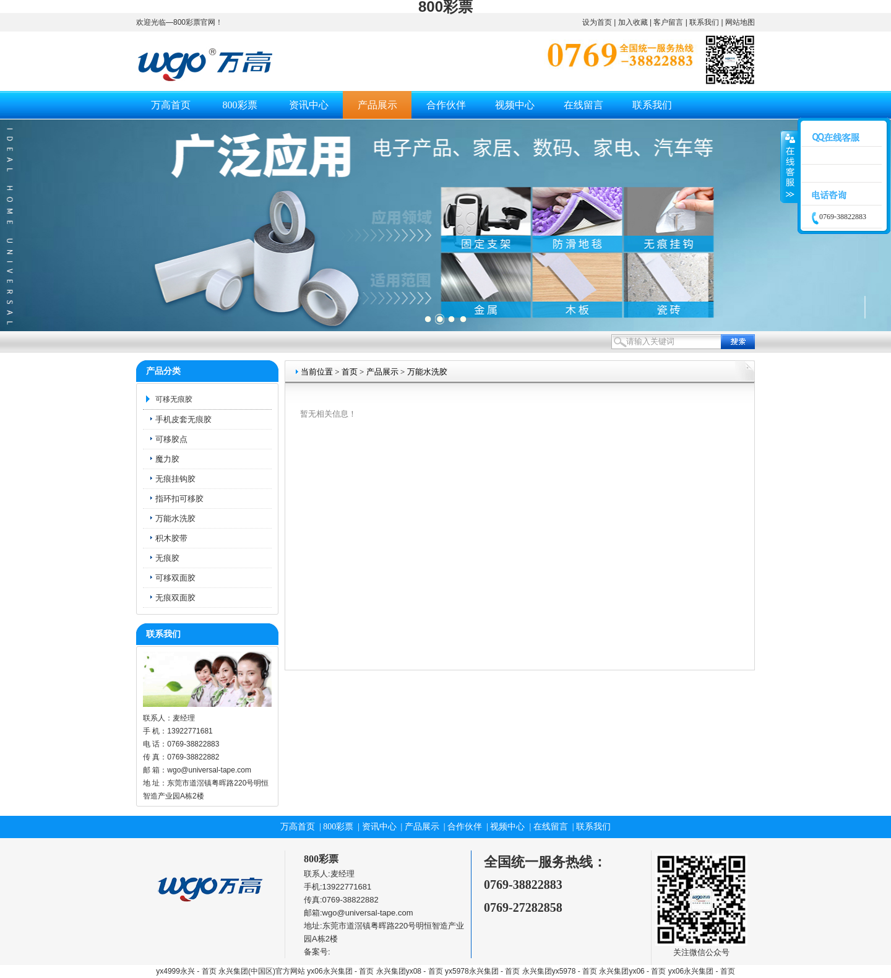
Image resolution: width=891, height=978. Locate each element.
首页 (350, 371)
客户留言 (668, 22)
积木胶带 (171, 538)
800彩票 (240, 105)
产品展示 (377, 105)
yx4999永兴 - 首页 (186, 971)
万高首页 (171, 105)
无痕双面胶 (175, 597)
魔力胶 (167, 459)
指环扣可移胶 (179, 498)
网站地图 (740, 22)
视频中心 (515, 105)
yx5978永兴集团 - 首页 (482, 971)
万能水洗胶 (175, 518)
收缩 (789, 167)
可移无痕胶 (173, 399)
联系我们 (704, 22)
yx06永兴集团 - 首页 (340, 971)
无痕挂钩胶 (175, 478)
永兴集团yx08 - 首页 (409, 971)
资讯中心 (309, 105)
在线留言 (583, 105)
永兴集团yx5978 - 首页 (559, 971)
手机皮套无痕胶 (183, 419)
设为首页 (597, 22)
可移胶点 (171, 439)
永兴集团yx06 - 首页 (632, 971)
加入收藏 (633, 22)
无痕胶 (167, 558)
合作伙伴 (446, 105)
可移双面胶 (175, 577)
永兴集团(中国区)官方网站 (261, 971)
